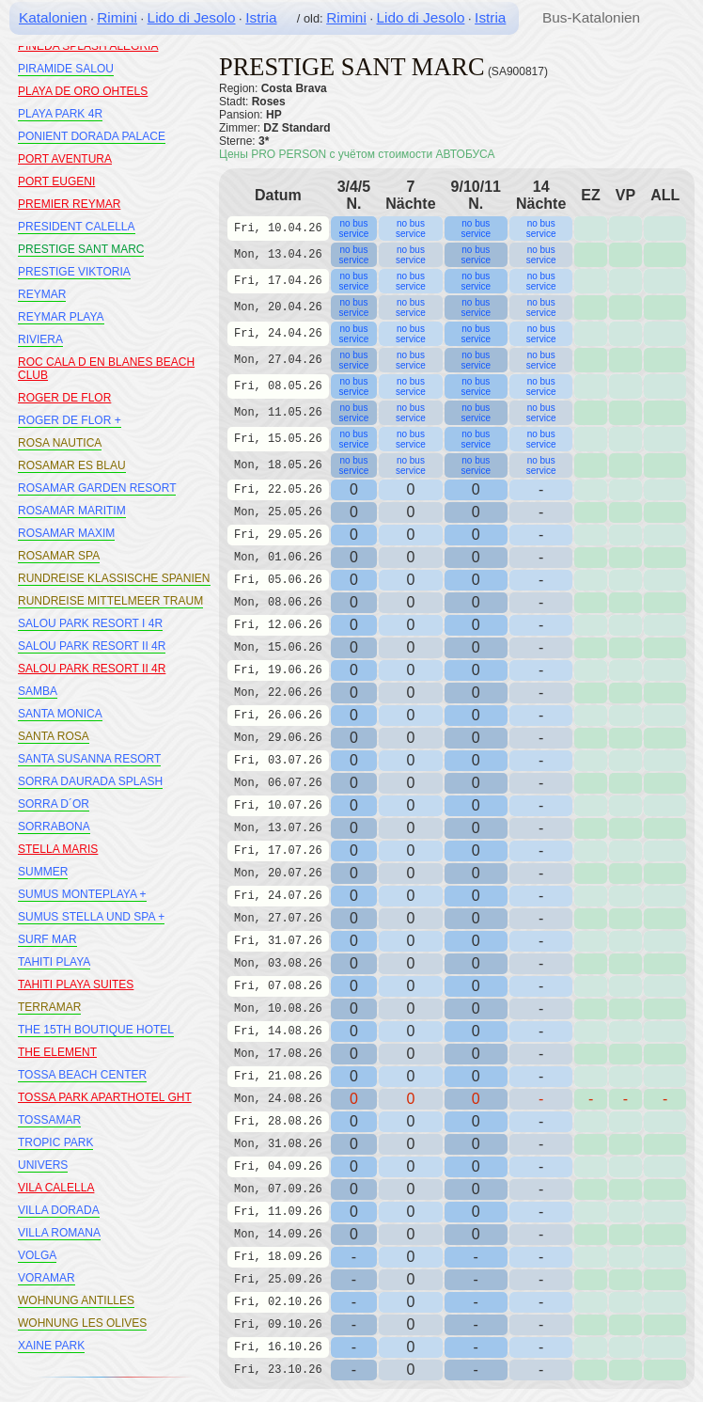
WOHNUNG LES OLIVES (82, 1323)
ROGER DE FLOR (64, 397)
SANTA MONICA (60, 713)
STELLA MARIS (58, 849)
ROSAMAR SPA (59, 555)
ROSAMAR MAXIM (66, 533)
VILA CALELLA (56, 1187)
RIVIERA (40, 339)
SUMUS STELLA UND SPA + (91, 916)
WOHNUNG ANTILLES (76, 1300)
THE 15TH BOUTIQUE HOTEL (96, 1029)
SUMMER (43, 871)
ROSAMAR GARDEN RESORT (97, 488)
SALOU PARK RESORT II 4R (91, 646)
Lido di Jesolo (192, 17)
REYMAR (42, 294)
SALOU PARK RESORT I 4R (90, 623)
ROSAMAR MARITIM (72, 510)
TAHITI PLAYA (54, 962)
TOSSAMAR (49, 1119)
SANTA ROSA (53, 736)
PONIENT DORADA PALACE (91, 136)
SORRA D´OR (53, 804)
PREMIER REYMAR (69, 204)
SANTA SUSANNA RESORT (89, 758)
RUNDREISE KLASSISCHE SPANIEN (114, 578)
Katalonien (53, 17)
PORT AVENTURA (65, 158)
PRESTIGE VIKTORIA (74, 271)
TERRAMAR (49, 1007)
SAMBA (37, 691)
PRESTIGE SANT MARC (81, 249)
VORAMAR (46, 1277)
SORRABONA (54, 826)
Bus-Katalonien (591, 17)
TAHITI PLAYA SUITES (75, 984)
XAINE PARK (51, 1345)
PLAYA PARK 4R (60, 113)
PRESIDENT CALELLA (76, 226)
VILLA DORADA (59, 1210)
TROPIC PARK (55, 1142)
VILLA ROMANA (59, 1232)
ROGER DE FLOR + (69, 420)
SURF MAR (47, 939)
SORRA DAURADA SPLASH (90, 781)
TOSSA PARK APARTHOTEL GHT (105, 1097)
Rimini (117, 17)
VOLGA (37, 1255)
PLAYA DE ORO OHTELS (83, 91)
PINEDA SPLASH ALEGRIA (88, 46)
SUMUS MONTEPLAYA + (82, 894)
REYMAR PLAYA (61, 316)
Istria (260, 17)
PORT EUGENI (56, 181)
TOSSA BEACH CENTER (82, 1074)
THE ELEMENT (57, 1052)
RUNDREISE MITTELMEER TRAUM (110, 600)
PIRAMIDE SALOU (66, 68)
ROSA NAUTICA (60, 442)
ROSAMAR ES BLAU (72, 465)
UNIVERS (43, 1165)
